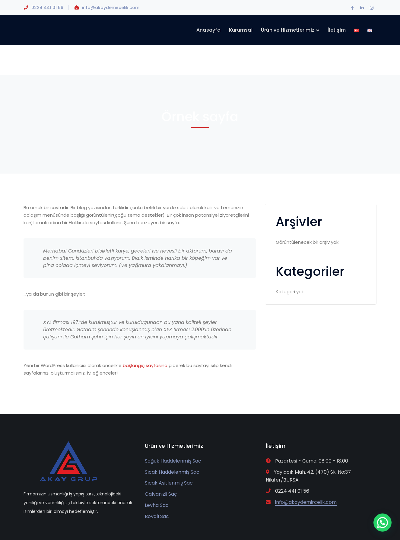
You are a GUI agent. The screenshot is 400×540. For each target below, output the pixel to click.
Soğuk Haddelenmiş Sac (173, 460)
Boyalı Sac (157, 516)
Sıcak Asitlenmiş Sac (169, 482)
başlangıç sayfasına (145, 365)
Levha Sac (157, 505)
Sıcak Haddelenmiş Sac (172, 472)
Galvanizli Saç (161, 494)
